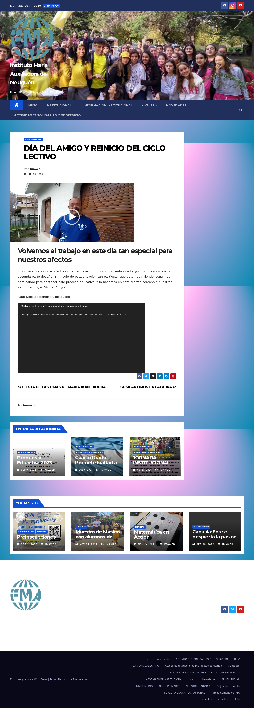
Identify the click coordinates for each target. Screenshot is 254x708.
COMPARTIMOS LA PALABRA (148, 387)
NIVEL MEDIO (144, 686)
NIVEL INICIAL (231, 679)
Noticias (41, 532)
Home (147, 659)
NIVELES (149, 105)
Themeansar (80, 679)
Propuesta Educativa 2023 (34, 460)
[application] (81, 338)
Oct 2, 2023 (29, 544)
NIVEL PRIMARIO (169, 686)
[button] (240, 110)
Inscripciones (26, 532)
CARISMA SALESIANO (145, 665)
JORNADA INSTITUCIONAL (151, 460)
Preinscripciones (36, 537)
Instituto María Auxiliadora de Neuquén (29, 74)
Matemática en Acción (151, 534)
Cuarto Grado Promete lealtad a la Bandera (96, 462)
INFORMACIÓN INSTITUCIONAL (108, 105)
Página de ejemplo (228, 686)
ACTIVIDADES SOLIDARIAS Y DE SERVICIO (47, 115)
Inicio (192, 679)
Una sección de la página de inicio (218, 699)
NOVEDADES (176, 105)
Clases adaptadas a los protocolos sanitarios (193, 665)
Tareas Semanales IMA (225, 692)
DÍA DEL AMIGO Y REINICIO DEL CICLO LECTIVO (94, 152)
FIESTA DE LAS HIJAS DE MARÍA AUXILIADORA (62, 387)
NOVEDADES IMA (33, 139)
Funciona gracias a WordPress (29, 679)
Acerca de (163, 659)
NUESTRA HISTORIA (198, 686)
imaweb (35, 169)
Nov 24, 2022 (88, 544)
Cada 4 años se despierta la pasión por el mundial (214, 537)
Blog (237, 659)
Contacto (234, 665)
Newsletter (209, 679)
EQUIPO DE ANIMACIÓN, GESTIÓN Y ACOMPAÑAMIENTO (205, 672)
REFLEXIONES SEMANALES (89, 452)
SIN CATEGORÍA (201, 527)
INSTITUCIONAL (60, 105)
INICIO (33, 105)
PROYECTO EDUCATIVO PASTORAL (183, 692)
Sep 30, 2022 (205, 544)
